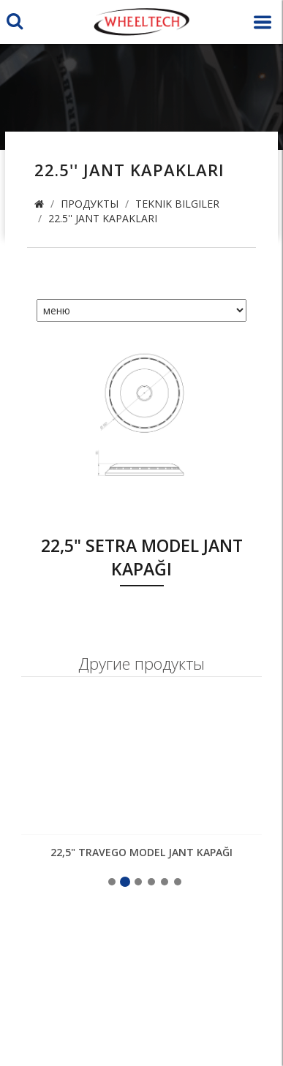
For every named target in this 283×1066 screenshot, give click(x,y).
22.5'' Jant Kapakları (102, 218)
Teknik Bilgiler (177, 204)
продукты (89, 204)
